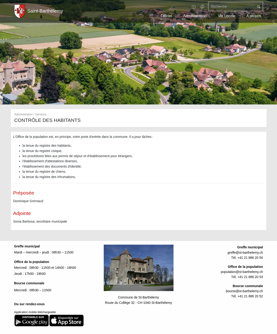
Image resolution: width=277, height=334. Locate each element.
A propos (253, 16)
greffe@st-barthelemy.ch (245, 252)
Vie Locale (226, 16)
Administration (195, 16)
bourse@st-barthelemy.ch (244, 291)
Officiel (166, 16)
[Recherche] (231, 6)
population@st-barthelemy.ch (242, 272)
